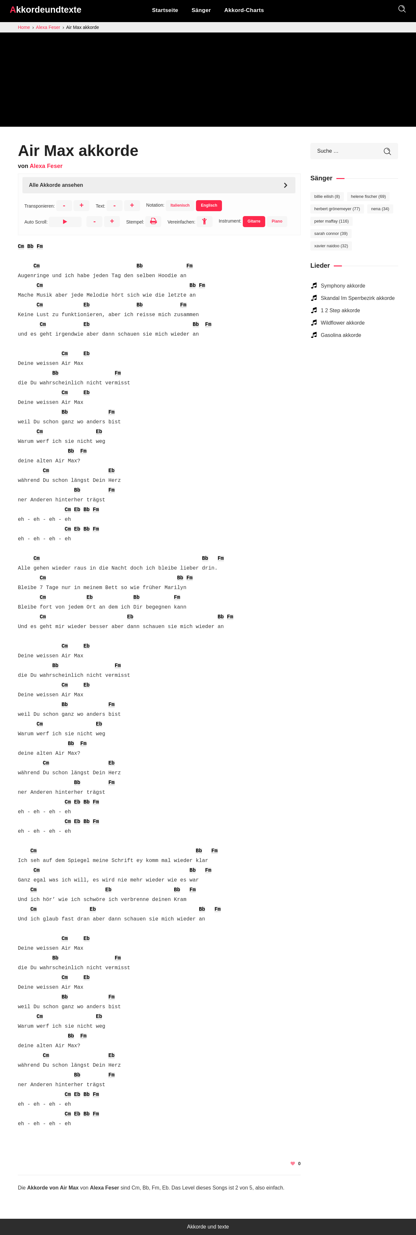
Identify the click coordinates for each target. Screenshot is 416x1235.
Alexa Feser (46, 166)
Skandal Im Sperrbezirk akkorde (358, 298)
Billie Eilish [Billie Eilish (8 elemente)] (327, 196)
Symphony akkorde (343, 286)
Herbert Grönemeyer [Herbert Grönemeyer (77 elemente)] (337, 208)
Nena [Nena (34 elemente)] (380, 208)
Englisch (209, 205)
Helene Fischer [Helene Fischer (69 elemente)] (368, 196)
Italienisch (180, 205)
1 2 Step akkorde (340, 310)
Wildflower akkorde (343, 323)
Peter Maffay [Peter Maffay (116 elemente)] (331, 221)
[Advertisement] (208, 81)
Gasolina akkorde (341, 335)
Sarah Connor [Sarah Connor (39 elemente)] (331, 233)
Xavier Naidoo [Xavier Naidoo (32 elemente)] (331, 245)
